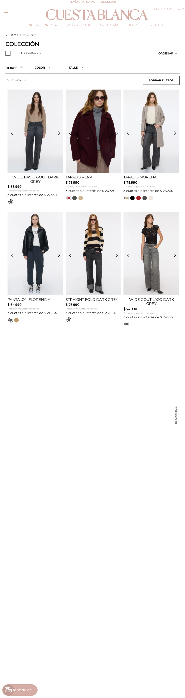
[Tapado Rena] (93, 148)
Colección (29, 35)
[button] (52, 67)
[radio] (8, 53)
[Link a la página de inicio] (11, 35)
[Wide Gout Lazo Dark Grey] (151, 270)
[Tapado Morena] (151, 148)
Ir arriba (176, 416)
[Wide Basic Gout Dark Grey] (35, 148)
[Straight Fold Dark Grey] (93, 270)
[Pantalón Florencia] (35, 270)
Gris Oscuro (19, 80)
